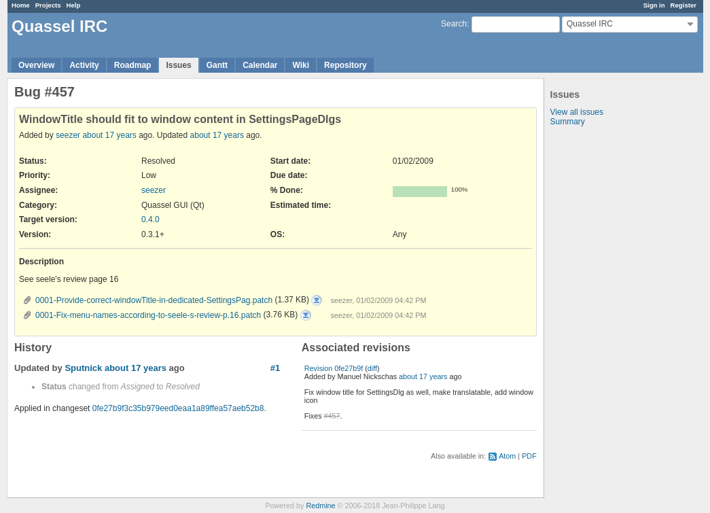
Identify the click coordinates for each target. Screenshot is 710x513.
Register (683, 5)
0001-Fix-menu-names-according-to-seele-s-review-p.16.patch (148, 315)
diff (372, 368)
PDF (529, 456)
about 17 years (109, 135)
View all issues (576, 112)
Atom (507, 456)
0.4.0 (150, 219)
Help (74, 5)
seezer (68, 135)
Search (454, 24)
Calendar (260, 65)
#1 (275, 368)
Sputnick (83, 368)
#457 (332, 416)
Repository (345, 65)
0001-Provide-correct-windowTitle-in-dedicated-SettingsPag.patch (153, 300)
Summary (567, 121)
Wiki (300, 65)
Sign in (654, 5)
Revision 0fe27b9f (333, 368)
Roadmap (133, 65)
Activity (84, 65)
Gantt (217, 65)
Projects (48, 5)
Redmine (320, 505)
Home (21, 5)
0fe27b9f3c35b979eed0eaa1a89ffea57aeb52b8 (178, 408)
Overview (36, 65)
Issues (178, 65)
